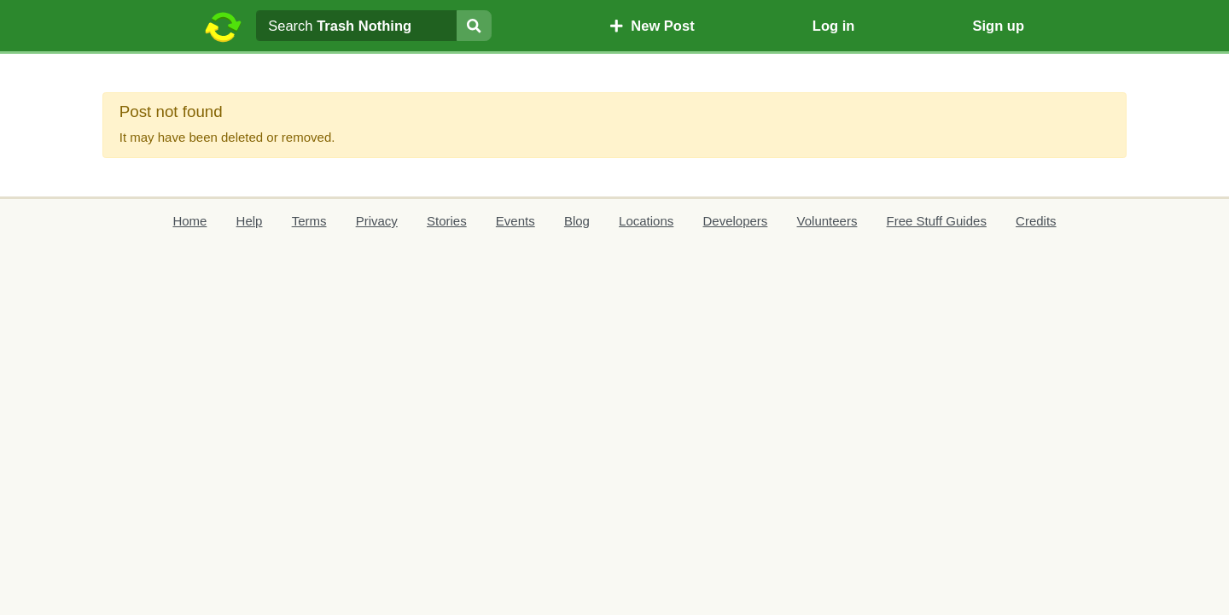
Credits (1036, 221)
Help (249, 221)
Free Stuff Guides (937, 221)
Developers (734, 221)
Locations (646, 221)
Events (515, 221)
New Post (652, 25)
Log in (833, 25)
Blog (577, 221)
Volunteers (827, 221)
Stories (447, 221)
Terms (309, 221)
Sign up (998, 25)
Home (189, 221)
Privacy (377, 221)
